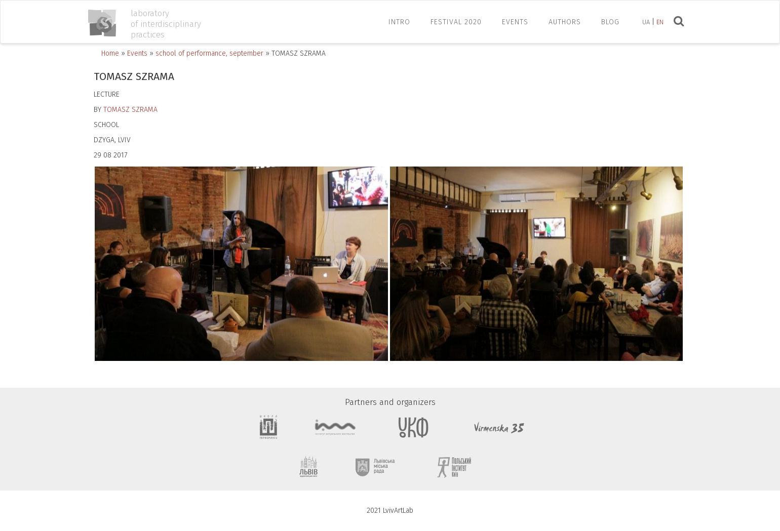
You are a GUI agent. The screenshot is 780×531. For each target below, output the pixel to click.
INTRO (399, 22)
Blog (610, 22)
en (660, 22)
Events (137, 53)
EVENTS (515, 22)
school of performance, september (209, 53)
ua (646, 22)
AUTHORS (565, 22)
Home (110, 53)
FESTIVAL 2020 (456, 22)
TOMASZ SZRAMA (130, 109)
